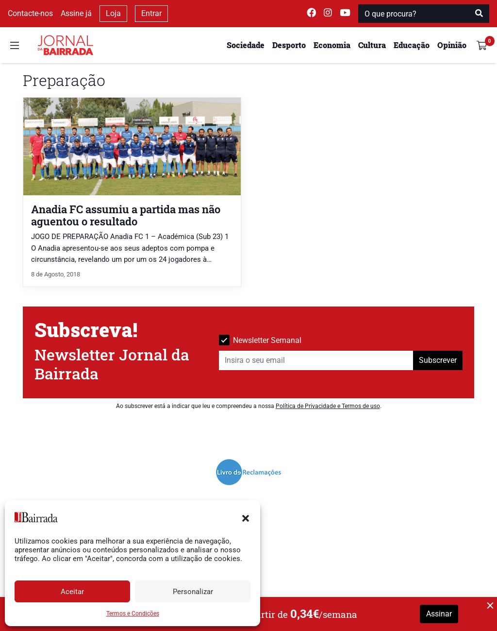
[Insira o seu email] (316, 360)
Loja (113, 13)
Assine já (76, 13)
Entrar (151, 13)
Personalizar (193, 591)
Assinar (439, 613)
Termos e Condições (132, 613)
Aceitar (72, 591)
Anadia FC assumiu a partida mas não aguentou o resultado (125, 215)
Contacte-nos (30, 13)
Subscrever (438, 360)
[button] (245, 517)
